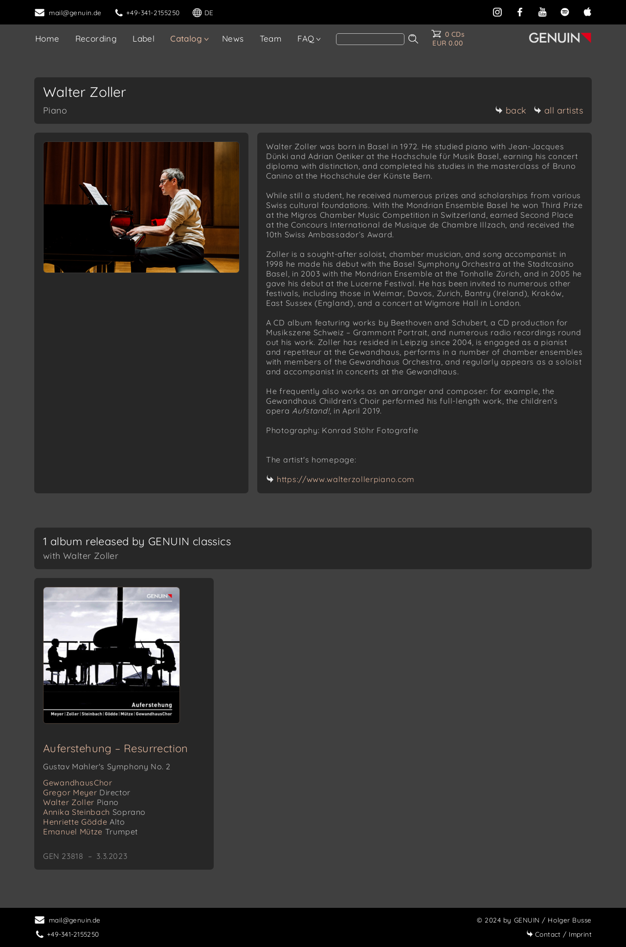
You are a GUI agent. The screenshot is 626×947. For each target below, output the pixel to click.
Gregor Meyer (87, 792)
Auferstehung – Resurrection (115, 748)
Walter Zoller (81, 802)
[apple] (587, 11)
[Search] (370, 39)
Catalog (186, 38)
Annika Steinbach (94, 812)
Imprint (559, 934)
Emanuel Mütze (90, 831)
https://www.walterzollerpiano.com (346, 479)
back (511, 110)
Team (271, 38)
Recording (96, 38)
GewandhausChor (77, 782)
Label (144, 38)
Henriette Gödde (84, 822)
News (233, 38)
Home (47, 38)
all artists (558, 110)
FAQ (305, 38)
